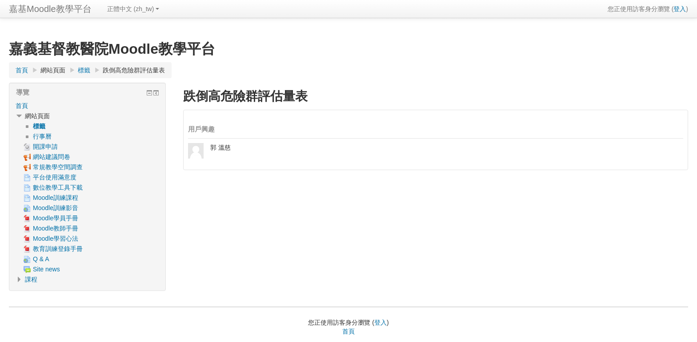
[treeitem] (87, 105)
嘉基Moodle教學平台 (50, 9)
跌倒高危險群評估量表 (134, 70)
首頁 (22, 105)
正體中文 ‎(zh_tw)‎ (133, 8)
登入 (679, 8)
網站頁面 (52, 70)
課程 (31, 279)
